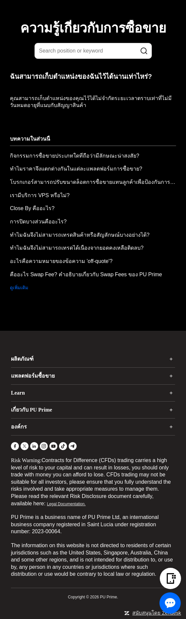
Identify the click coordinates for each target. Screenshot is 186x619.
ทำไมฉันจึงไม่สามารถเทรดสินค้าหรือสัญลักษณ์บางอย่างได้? (80, 235)
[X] (25, 446)
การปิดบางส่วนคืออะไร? (38, 221)
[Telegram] (73, 446)
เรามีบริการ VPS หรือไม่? (40, 195)
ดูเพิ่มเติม (19, 287)
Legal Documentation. (66, 504)
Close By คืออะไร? (32, 208)
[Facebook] (15, 446)
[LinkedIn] (34, 446)
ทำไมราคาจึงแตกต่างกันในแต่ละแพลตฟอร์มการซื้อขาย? (76, 169)
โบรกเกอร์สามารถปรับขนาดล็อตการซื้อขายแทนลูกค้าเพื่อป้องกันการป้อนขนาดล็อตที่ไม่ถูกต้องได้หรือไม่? (93, 182)
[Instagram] (44, 446)
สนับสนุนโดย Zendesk (156, 613)
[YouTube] (53, 446)
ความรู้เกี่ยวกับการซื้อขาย (93, 28)
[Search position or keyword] (93, 51)
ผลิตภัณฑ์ (22, 359)
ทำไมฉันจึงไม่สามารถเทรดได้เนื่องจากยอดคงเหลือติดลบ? (77, 248)
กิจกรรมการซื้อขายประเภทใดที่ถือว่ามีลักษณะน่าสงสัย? (74, 156)
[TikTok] (63, 446)
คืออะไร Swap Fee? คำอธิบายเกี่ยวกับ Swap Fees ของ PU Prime (86, 274)
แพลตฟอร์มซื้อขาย (33, 376)
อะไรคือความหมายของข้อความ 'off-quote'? (61, 261)
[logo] (97, 9)
